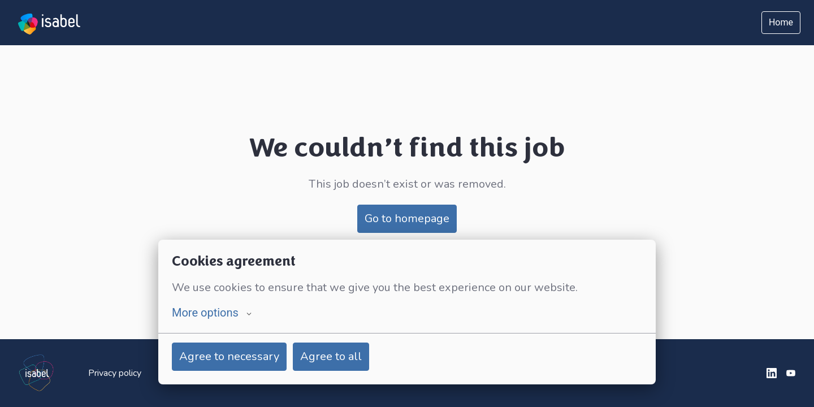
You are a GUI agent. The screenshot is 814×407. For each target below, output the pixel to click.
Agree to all (331, 356)
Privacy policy (114, 373)
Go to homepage (407, 218)
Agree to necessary (229, 356)
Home (781, 22)
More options (212, 312)
